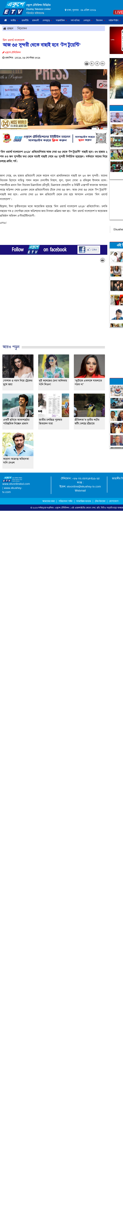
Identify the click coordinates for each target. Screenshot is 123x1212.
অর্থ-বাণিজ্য (75, 20)
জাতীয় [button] (14, 20)
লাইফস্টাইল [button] (114, 20)
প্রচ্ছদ (8, 28)
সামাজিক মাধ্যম (83, 501)
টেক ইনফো (100, 501)
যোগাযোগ (113, 501)
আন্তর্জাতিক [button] (61, 20)
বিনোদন (22, 28)
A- (92, 63)
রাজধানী (35, 20)
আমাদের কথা (48, 501)
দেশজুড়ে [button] (47, 20)
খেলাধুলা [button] (87, 20)
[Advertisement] (60, 306)
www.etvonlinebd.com (16, 484)
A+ (102, 63)
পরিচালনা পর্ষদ (65, 501)
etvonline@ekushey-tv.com (84, 486)
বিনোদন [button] (100, 20)
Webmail (80, 490)
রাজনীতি (25, 20)
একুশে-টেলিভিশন (62, 507)
